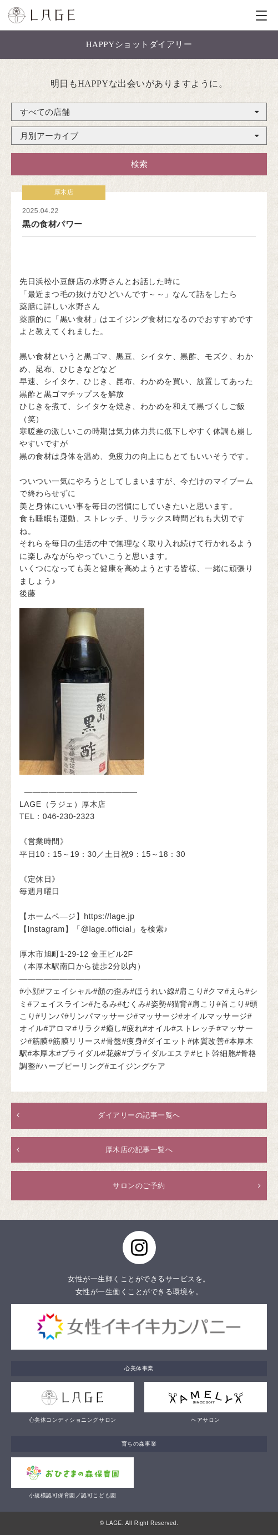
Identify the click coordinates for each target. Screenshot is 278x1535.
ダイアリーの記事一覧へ (139, 1115)
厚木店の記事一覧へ (139, 1149)
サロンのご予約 (139, 1185)
